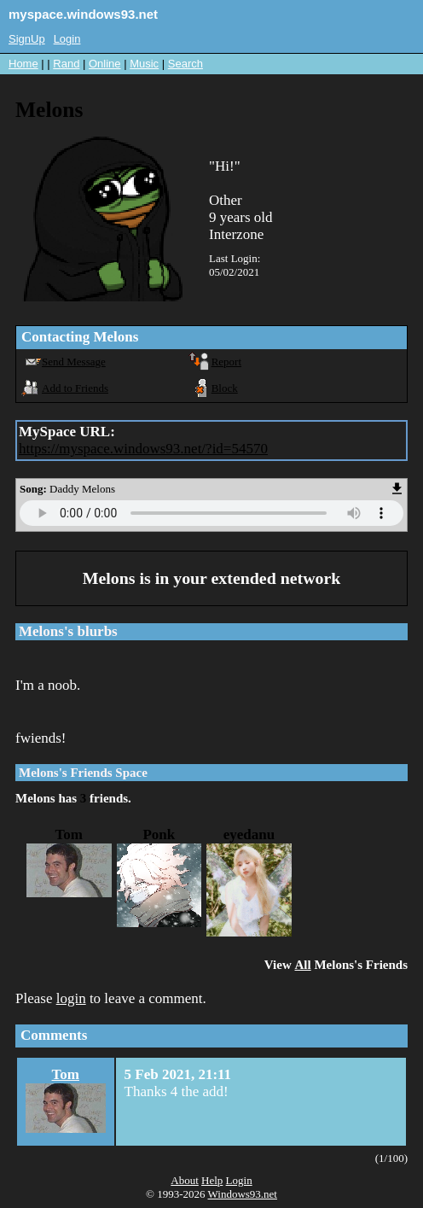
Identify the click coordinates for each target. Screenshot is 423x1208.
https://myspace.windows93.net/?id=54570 (143, 449)
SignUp (27, 38)
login (71, 998)
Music (144, 63)
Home (23, 63)
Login (67, 38)
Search (185, 63)
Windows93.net (242, 1194)
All (302, 965)
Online (105, 63)
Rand (66, 63)
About (185, 1180)
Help (212, 1180)
